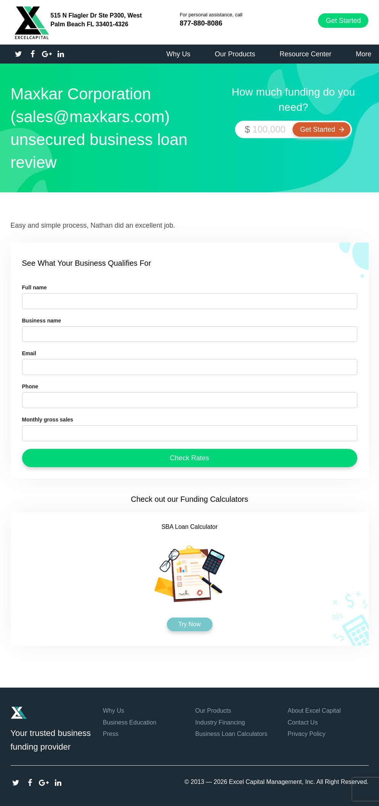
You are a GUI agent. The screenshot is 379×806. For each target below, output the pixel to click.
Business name (41, 321)
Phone (30, 386)
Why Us (113, 710)
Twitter (16, 782)
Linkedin (58, 782)
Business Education (130, 722)
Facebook (30, 782)
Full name (34, 287)
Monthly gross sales (48, 420)
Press (110, 734)
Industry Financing (220, 722)
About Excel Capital (314, 710)
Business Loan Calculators (231, 734)
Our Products (213, 710)
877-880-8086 (201, 23)
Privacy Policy (307, 734)
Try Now (190, 624)
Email (29, 353)
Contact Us (303, 722)
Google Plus (44, 782)
